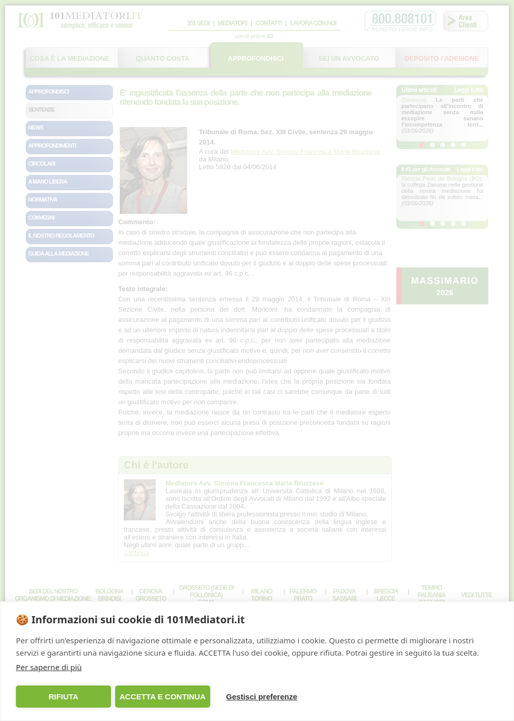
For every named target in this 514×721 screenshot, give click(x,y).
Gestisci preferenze (261, 696)
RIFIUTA (63, 696)
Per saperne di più (49, 667)
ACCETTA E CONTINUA (162, 696)
